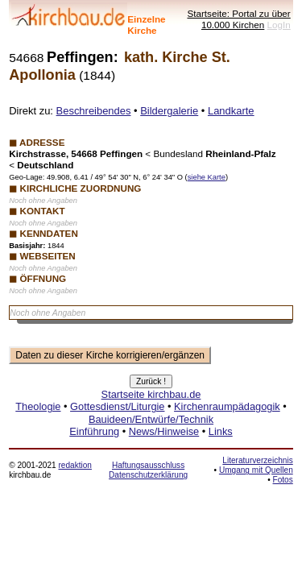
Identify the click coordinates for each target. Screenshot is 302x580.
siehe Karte (206, 177)
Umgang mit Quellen (256, 470)
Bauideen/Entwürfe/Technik (151, 419)
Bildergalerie (169, 111)
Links (221, 431)
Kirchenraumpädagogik (227, 406)
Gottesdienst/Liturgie (117, 406)
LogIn (279, 24)
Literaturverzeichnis (257, 460)
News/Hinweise (164, 431)
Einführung (94, 431)
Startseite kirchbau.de (151, 394)
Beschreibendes (93, 111)
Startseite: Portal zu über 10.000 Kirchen (238, 19)
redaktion (74, 465)
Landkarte (231, 111)
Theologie (37, 406)
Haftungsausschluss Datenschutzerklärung (148, 470)
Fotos (283, 479)
